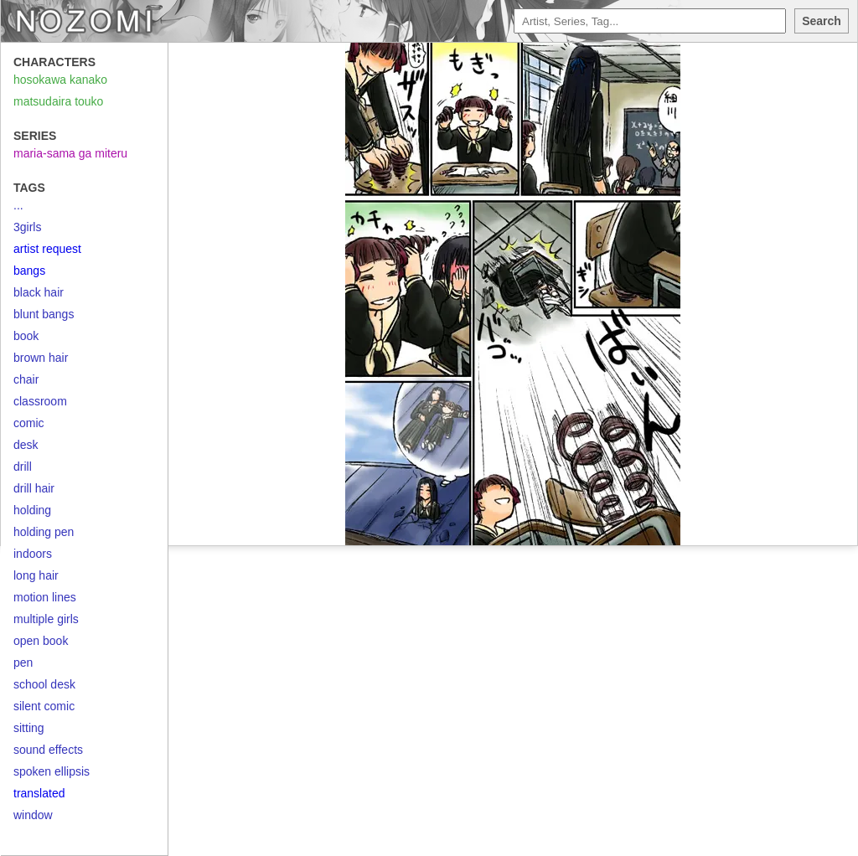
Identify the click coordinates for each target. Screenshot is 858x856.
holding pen (43, 532)
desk (26, 444)
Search (821, 21)
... (18, 205)
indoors (32, 553)
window (33, 815)
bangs (29, 270)
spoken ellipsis (51, 771)
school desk (44, 684)
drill (22, 466)
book (26, 336)
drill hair (33, 488)
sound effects (48, 749)
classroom (40, 401)
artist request (47, 248)
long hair (36, 575)
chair (26, 379)
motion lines (44, 597)
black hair (38, 292)
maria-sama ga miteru (70, 153)
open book (40, 640)
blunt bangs (43, 314)
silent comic (44, 706)
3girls (27, 227)
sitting (28, 728)
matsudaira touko (58, 101)
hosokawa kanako (60, 79)
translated (39, 793)
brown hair (40, 357)
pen (23, 662)
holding (32, 510)
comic (28, 423)
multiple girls (46, 619)
